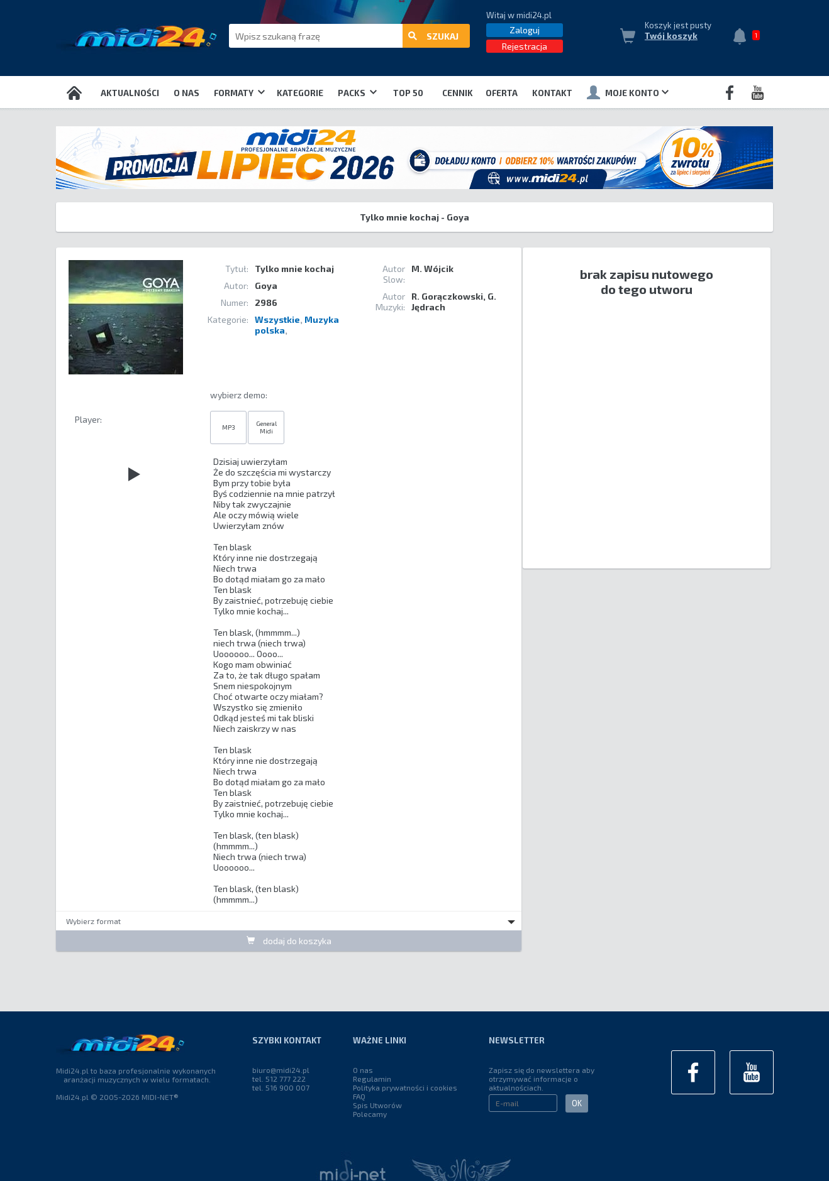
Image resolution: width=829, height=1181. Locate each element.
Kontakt (552, 93)
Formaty (239, 93)
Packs (357, 93)
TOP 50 (408, 93)
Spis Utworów (377, 1105)
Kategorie (300, 93)
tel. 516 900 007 (280, 1087)
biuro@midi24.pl (280, 1069)
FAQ (359, 1096)
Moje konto (628, 92)
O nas (186, 93)
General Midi (266, 427)
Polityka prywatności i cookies (405, 1087)
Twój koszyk (671, 36)
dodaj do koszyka (289, 940)
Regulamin (372, 1078)
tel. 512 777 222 (279, 1078)
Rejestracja (524, 46)
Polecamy (370, 1113)
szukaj (433, 36)
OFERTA (502, 93)
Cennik (457, 93)
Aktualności (130, 93)
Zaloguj (524, 29)
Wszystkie (277, 319)
